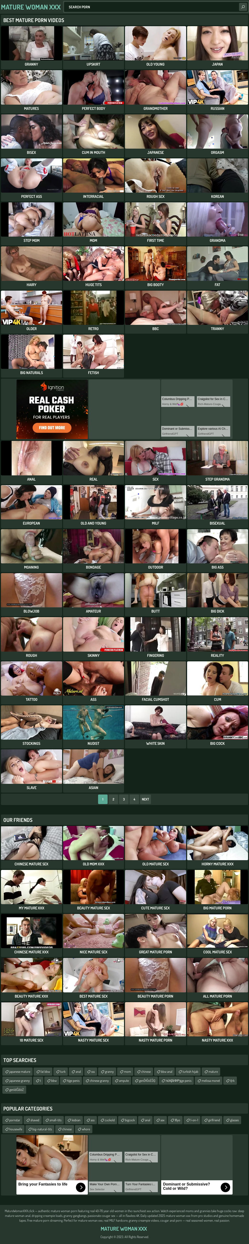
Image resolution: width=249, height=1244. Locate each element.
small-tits (55, 1120)
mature (213, 1071)
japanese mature (19, 1071)
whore (86, 1129)
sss (93, 1071)
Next (145, 799)
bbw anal (166, 1071)
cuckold (110, 1120)
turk (62, 1071)
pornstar (14, 1120)
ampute (124, 1080)
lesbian (76, 1120)
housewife (15, 1129)
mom (127, 1071)
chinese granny (99, 1080)
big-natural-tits (42, 1129)
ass (93, 1120)
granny (109, 1071)
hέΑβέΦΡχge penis (178, 1080)
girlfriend (214, 1120)
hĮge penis (73, 1080)
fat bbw (45, 1071)
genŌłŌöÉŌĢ (147, 1080)
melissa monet (211, 1080)
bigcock (130, 1120)
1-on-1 (194, 1120)
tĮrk (232, 1080)
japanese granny (19, 1080)
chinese (146, 1071)
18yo (177, 1120)
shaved (34, 1120)
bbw (54, 1080)
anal (78, 1071)
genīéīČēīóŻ (16, 1090)
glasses (234, 1120)
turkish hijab (190, 1071)
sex (162, 1120)
